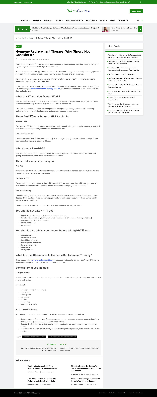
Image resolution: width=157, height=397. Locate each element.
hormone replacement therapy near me (44, 89)
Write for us (103, 393)
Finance (47, 20)
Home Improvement (73, 20)
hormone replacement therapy (43, 260)
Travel (112, 20)
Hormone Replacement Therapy (34, 337)
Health (58, 20)
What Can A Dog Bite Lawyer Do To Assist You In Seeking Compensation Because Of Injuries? (98, 2)
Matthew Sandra (22, 59)
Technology (123, 20)
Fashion (36, 20)
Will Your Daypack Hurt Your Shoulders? (121, 74)
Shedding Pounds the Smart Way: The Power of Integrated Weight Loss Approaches (86, 368)
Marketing (90, 20)
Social (102, 20)
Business (24, 20)
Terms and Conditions (136, 393)
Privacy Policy (122, 393)
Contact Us (112, 393)
